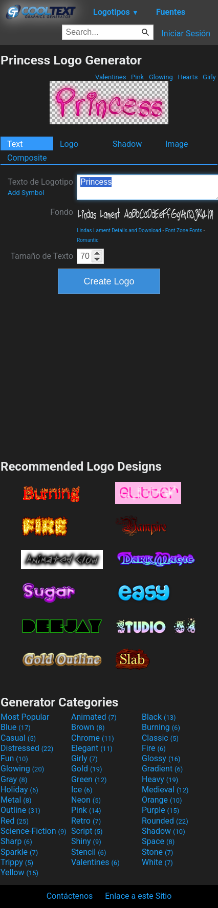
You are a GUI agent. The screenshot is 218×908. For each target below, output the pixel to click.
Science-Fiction (34, 831)
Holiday (19, 789)
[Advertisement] (109, 375)
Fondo (61, 212)
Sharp (16, 841)
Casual (18, 738)
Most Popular (25, 717)
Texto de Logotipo (40, 186)
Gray (14, 779)
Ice (81, 789)
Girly (209, 77)
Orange (162, 800)
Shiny (86, 841)
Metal (16, 800)
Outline (20, 810)
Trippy (17, 862)
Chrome (92, 738)
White (157, 862)
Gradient (162, 768)
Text (15, 144)
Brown (87, 727)
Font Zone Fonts (183, 230)
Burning (161, 727)
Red (15, 821)
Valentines (111, 77)
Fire (154, 748)
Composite (27, 158)
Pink (137, 77)
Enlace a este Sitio (138, 896)
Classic (160, 738)
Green (89, 779)
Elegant (92, 748)
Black (159, 717)
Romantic (88, 240)
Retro (86, 821)
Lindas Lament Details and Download (119, 230)
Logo (69, 144)
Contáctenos (70, 896)
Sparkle (19, 852)
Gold (86, 768)
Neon (86, 800)
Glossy (161, 758)
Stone (157, 852)
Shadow (127, 144)
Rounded (165, 821)
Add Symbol (26, 192)
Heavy (160, 779)
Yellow (19, 872)
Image (176, 144)
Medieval (165, 789)
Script (87, 831)
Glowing (161, 77)
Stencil (88, 852)
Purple (160, 810)
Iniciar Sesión (185, 33)
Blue (16, 727)
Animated (94, 717)
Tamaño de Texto (41, 256)
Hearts (187, 77)
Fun (14, 758)
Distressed (27, 748)
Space (158, 841)
